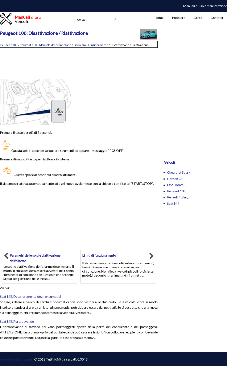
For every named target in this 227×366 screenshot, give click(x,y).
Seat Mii (173, 203)
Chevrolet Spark (178, 172)
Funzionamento (98, 45)
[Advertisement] (79, 61)
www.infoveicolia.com (16, 359)
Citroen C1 (175, 179)
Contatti (217, 18)
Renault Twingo (178, 197)
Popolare (178, 18)
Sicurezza (80, 45)
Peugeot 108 (8, 45)
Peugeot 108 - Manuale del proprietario (45, 45)
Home (159, 18)
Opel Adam (175, 185)
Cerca (198, 18)
